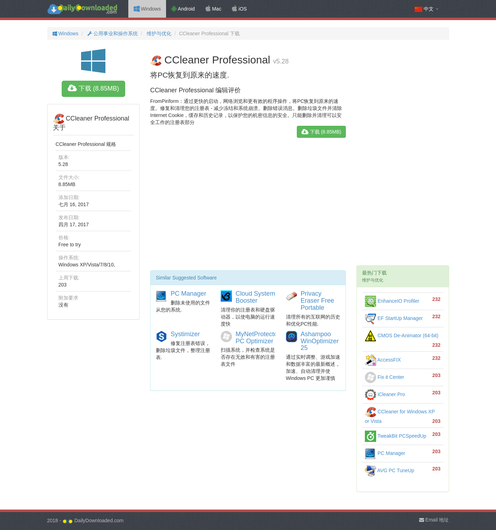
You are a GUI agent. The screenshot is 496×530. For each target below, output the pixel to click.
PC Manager (188, 293)
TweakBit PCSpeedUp (395, 436)
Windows (147, 9)
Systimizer (185, 334)
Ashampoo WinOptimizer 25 (320, 341)
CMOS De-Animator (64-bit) (402, 335)
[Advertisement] (248, 207)
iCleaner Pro (385, 394)
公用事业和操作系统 (112, 33)
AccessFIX (383, 360)
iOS (239, 9)
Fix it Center (384, 377)
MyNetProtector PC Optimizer (257, 338)
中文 (427, 9)
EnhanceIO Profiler (392, 301)
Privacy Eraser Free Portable (317, 300)
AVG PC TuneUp (389, 470)
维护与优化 (158, 33)
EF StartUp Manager (394, 318)
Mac (213, 9)
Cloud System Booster (255, 297)
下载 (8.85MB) (93, 88)
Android (183, 9)
